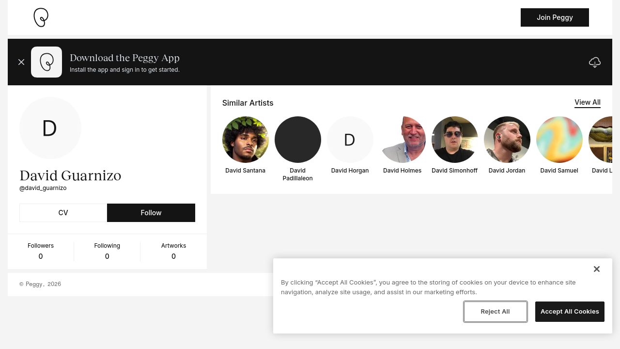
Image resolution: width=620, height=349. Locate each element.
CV (63, 212)
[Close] (596, 269)
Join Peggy (555, 17)
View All (587, 102)
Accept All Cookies (570, 311)
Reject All (495, 311)
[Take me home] (40, 17)
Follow (150, 212)
